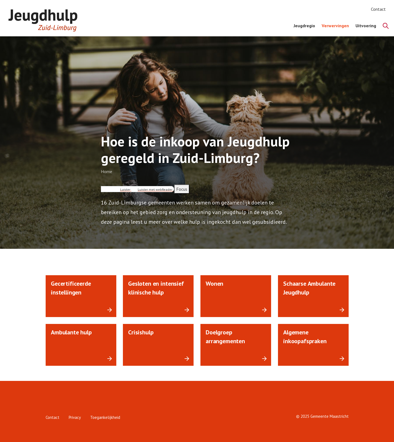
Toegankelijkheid (105, 417)
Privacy (75, 417)
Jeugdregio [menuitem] (304, 25)
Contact (378, 9)
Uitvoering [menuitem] (366, 25)
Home (106, 171)
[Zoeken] (385, 25)
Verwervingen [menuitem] (335, 25)
